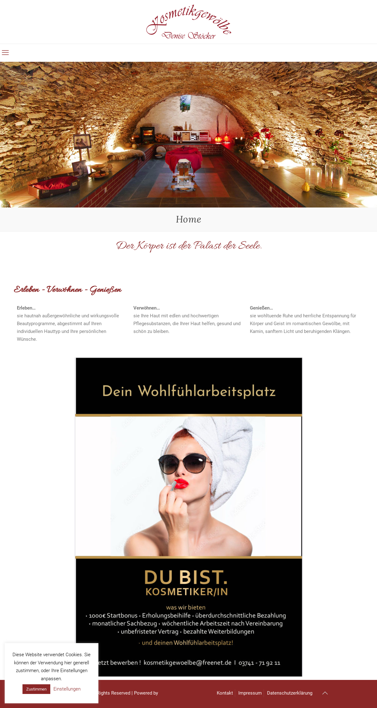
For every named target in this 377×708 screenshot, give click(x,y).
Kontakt (225, 693)
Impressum (250, 693)
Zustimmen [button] (36, 689)
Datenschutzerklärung (289, 693)
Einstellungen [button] (67, 689)
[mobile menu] (5, 52)
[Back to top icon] (325, 693)
